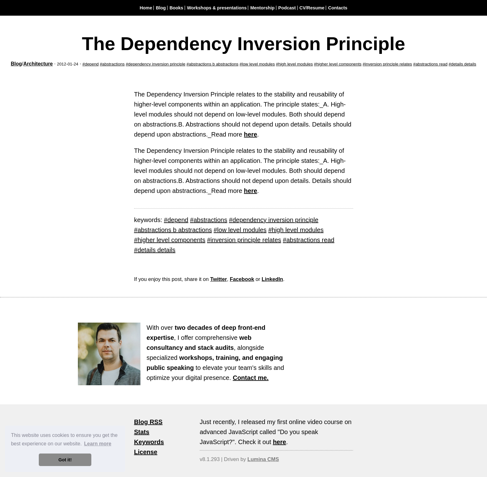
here (250, 134)
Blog (161, 7)
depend (92, 64)
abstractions (113, 64)
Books (176, 7)
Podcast (287, 7)
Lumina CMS (263, 459)
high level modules (295, 64)
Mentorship (262, 7)
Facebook (242, 279)
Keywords (149, 441)
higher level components (338, 64)
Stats (142, 431)
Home (146, 7)
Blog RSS (148, 421)
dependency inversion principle (156, 64)
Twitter (218, 279)
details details (463, 64)
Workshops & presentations (217, 7)
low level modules (258, 64)
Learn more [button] (97, 443)
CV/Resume (311, 7)
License (145, 451)
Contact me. (250, 377)
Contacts (337, 7)
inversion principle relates (388, 64)
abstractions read (431, 64)
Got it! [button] (65, 459)
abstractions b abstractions (214, 64)
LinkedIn (272, 279)
